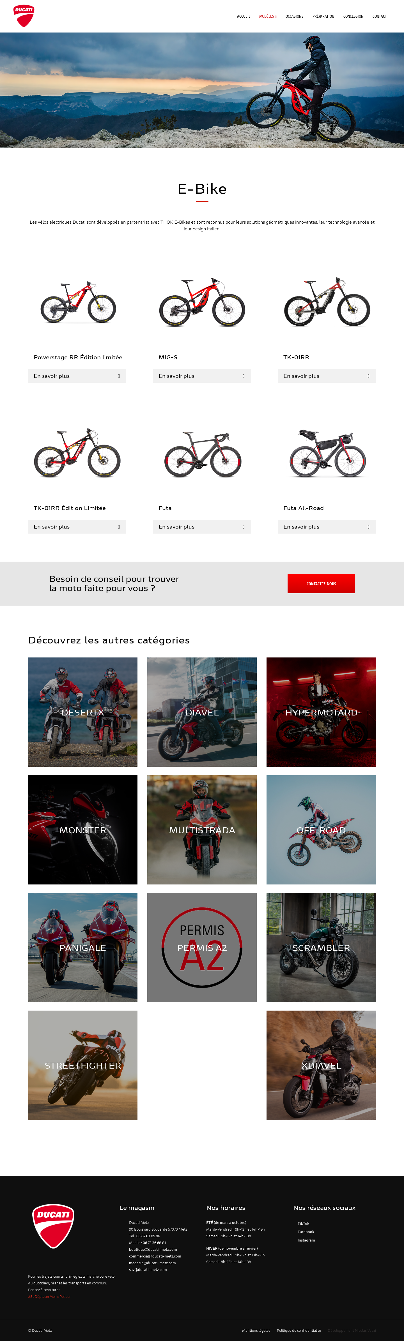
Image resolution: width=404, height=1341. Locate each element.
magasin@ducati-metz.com (152, 1263)
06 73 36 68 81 (154, 1242)
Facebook (305, 1231)
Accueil (246, 14)
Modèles (269, 14)
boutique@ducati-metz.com (153, 1249)
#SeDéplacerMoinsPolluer (49, 1296)
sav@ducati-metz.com (148, 1269)
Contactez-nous (321, 583)
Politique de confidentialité (299, 1330)
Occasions (297, 14)
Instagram (305, 1240)
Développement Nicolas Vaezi (352, 1330)
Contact (382, 14)
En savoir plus (52, 375)
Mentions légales (256, 1330)
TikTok (302, 1223)
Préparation (326, 14)
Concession (356, 14)
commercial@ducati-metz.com (155, 1256)
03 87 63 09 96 (148, 1236)
